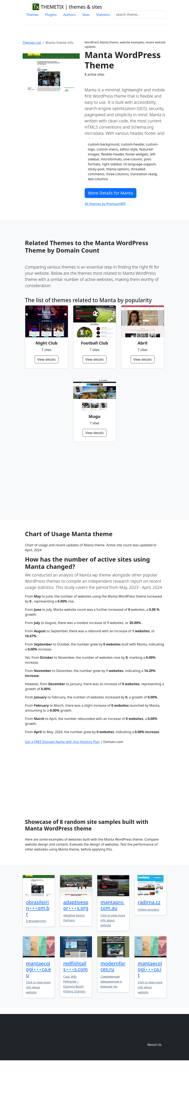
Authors (69, 14)
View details (46, 359)
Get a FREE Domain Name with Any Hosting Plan (62, 776)
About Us (154, 1079)
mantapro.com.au (113, 940)
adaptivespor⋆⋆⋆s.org (75, 940)
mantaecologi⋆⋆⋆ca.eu (38, 1004)
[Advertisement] (94, 481)
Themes (32, 14)
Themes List (32, 42)
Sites (85, 14)
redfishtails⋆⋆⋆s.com (75, 1001)
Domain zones (154, 1071)
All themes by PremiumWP (105, 204)
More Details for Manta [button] (110, 193)
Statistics (103, 14)
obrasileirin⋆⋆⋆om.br (37, 943)
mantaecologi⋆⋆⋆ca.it (150, 1004)
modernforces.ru (113, 1001)
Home (119, 1063)
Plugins (51, 14)
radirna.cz (149, 937)
